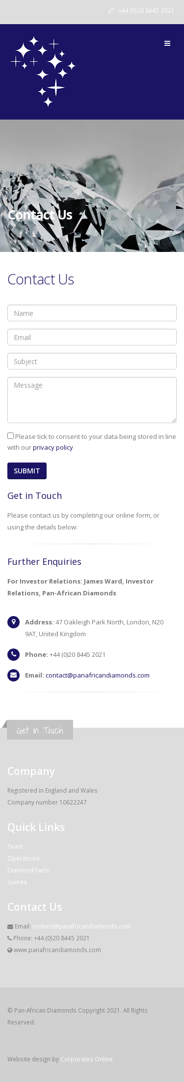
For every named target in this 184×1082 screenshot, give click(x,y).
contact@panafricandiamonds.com (98, 675)
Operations (23, 858)
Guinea (17, 882)
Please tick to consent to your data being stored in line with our (91, 442)
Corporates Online (86, 1059)
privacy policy (53, 447)
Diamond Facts (28, 870)
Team (15, 846)
